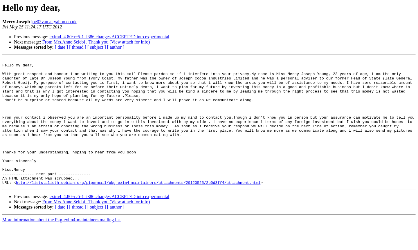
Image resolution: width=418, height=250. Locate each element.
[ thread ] (77, 47)
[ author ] (116, 47)
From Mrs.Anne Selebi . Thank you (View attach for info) (96, 41)
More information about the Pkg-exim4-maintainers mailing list (61, 244)
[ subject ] (96, 47)
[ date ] (61, 47)
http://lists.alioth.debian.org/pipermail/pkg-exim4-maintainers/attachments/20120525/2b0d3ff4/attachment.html (138, 207)
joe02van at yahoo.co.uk (53, 21)
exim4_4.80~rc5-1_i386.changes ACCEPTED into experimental (110, 36)
